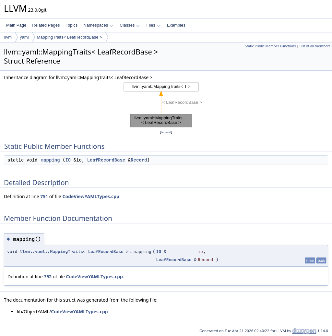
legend (166, 132)
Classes (130, 25)
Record (139, 160)
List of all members (315, 46)
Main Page (16, 25)
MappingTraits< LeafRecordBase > (69, 37)
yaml (24, 37)
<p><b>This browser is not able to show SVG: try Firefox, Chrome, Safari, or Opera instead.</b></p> (166, 105)
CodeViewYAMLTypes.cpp (90, 196)
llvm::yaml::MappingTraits (51, 251)
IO (68, 160)
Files (153, 25)
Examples (176, 25)
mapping (50, 160)
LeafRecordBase (106, 160)
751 (44, 196)
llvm (8, 37)
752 (48, 276)
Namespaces (98, 25)
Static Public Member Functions (270, 46)
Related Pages (46, 25)
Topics (71, 25)
